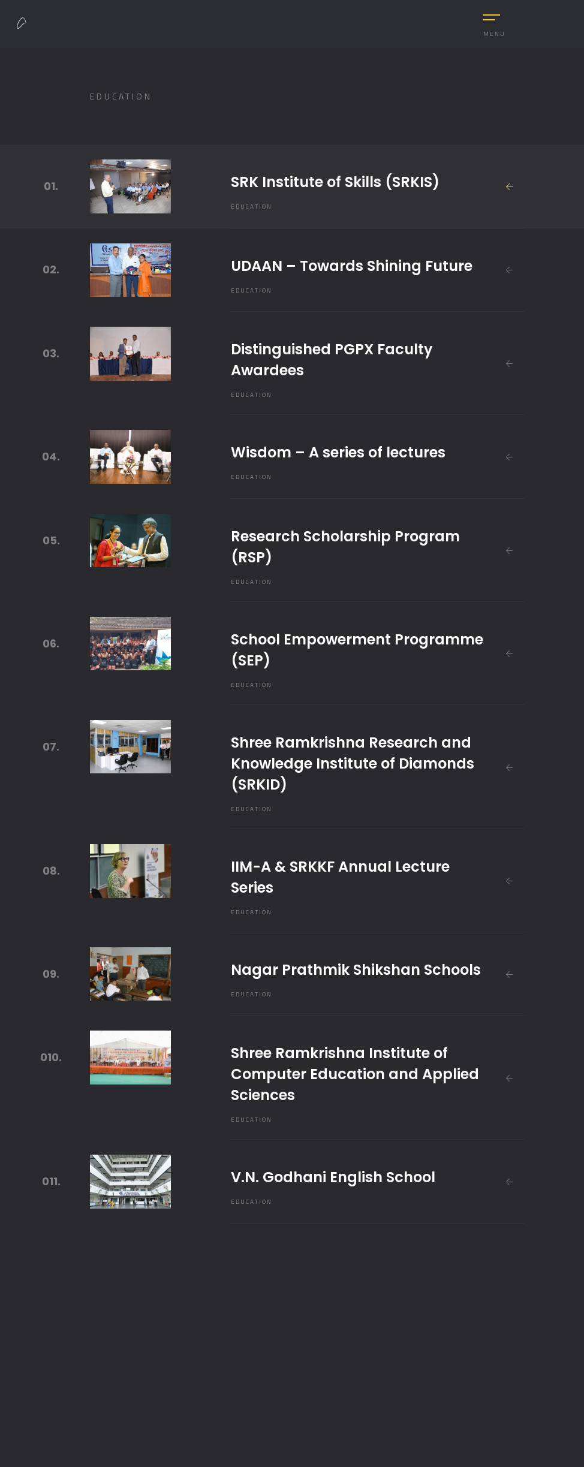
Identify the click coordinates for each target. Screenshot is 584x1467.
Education (251, 206)
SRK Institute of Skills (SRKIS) (335, 182)
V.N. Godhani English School (333, 1177)
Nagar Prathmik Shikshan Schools (356, 970)
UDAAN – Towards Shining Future (351, 266)
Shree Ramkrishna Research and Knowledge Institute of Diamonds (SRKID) (352, 763)
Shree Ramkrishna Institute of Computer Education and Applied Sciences (355, 1074)
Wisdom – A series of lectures (338, 452)
